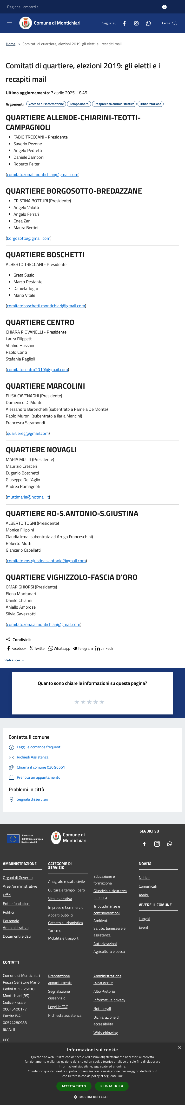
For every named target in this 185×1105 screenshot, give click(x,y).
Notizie (144, 877)
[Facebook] (122, 23)
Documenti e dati (17, 936)
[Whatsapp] (146, 23)
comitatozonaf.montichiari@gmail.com (42, 174)
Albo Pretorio (104, 991)
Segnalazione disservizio (59, 994)
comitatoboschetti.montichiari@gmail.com (46, 306)
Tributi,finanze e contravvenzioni (106, 909)
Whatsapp (59, 648)
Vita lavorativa (60, 899)
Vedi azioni (15, 660)
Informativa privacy (109, 1000)
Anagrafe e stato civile (66, 881)
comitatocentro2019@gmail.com (37, 369)
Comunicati (148, 886)
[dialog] (92, 1074)
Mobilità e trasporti (63, 938)
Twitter (37, 648)
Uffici (7, 895)
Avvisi (144, 895)
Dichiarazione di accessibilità (106, 1020)
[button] (92, 1096)
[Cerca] (175, 23)
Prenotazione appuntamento (60, 979)
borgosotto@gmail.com (28, 238)
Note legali (102, 1008)
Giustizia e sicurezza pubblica (110, 894)
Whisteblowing (105, 1033)
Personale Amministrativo (15, 924)
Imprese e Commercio (65, 907)
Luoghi (144, 919)
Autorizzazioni (105, 944)
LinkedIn (104, 648)
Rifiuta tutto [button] (111, 1086)
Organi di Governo (18, 877)
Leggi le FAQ (58, 1007)
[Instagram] (134, 23)
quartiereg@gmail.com (28, 433)
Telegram (82, 648)
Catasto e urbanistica (65, 923)
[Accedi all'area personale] (164, 7)
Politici (8, 912)
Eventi (144, 927)
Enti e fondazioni (16, 903)
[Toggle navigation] (10, 22)
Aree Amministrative (20, 886)
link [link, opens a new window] (120, 1076)
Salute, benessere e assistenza (109, 931)
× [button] (179, 1048)
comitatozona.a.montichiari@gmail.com (43, 624)
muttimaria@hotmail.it (28, 497)
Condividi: (18, 639)
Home (10, 44)
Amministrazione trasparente (107, 979)
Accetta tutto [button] (74, 1086)
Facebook (16, 648)
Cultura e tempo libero (66, 890)
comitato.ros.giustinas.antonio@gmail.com (46, 560)
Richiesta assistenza (64, 1015)
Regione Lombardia (23, 7)
